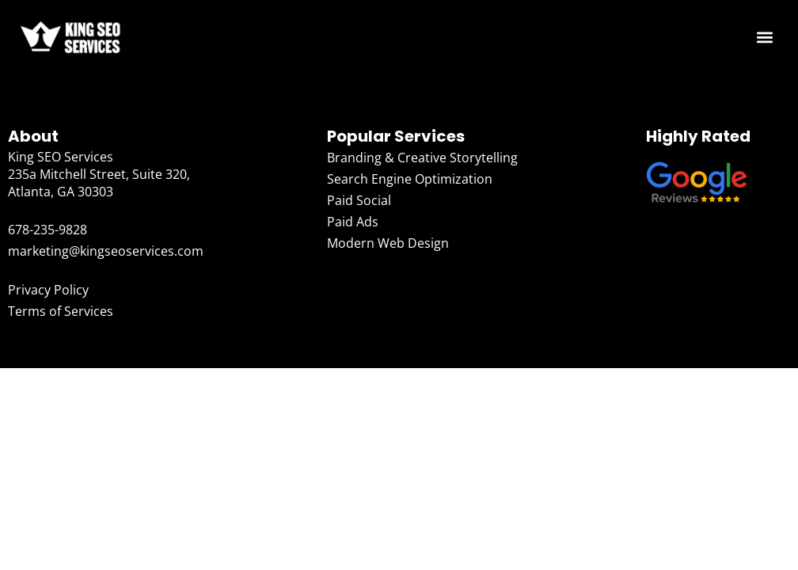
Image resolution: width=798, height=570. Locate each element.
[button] (765, 38)
